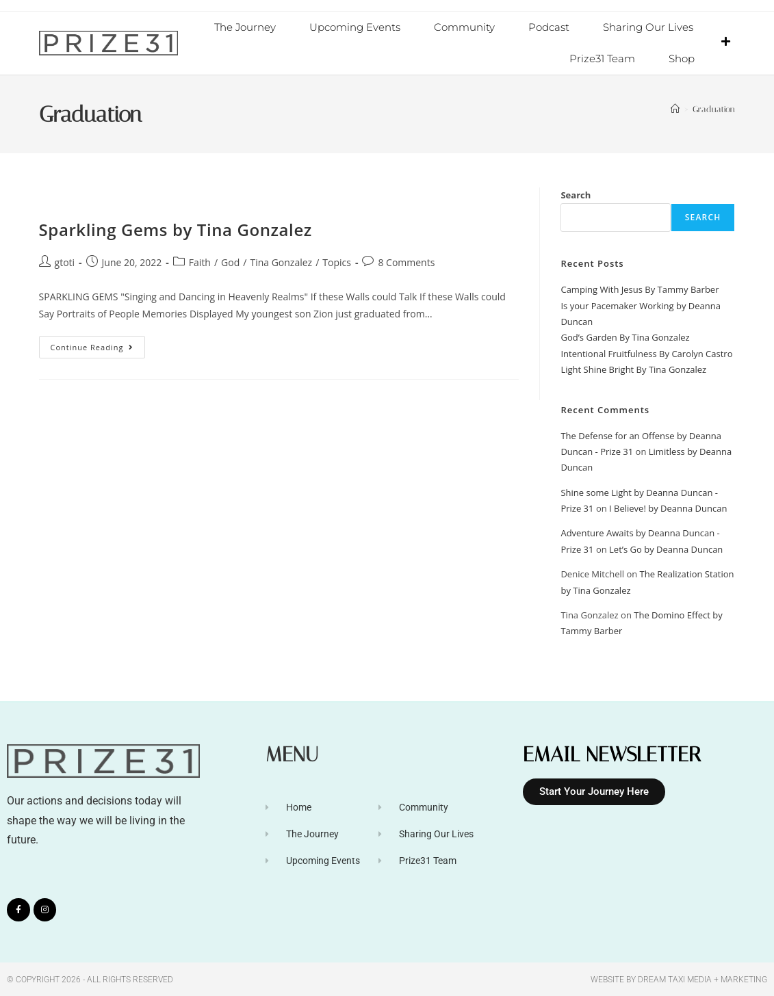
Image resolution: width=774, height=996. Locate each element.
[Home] (675, 108)
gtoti (65, 261)
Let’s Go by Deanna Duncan (666, 548)
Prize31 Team (602, 58)
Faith (200, 261)
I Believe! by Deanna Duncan (668, 507)
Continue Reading (98, 343)
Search (575, 194)
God (230, 261)
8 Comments (406, 261)
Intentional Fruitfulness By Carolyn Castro (646, 353)
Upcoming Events (354, 27)
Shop (682, 58)
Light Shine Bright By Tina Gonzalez (633, 369)
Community (464, 27)
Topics (336, 261)
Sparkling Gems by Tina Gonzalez (175, 229)
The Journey (245, 27)
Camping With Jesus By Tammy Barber (639, 289)
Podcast (548, 27)
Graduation (714, 108)
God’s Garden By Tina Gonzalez (624, 336)
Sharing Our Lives (648, 27)
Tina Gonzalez (281, 261)
